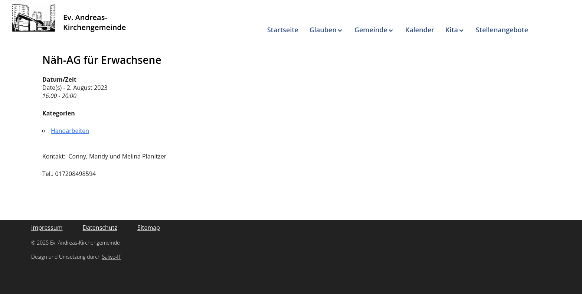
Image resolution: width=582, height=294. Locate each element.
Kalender (419, 29)
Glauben (323, 29)
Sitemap (148, 227)
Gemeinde (371, 29)
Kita (451, 29)
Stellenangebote (502, 29)
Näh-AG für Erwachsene (101, 60)
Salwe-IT (111, 256)
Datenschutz (100, 227)
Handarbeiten (70, 131)
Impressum (46, 227)
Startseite (282, 29)
